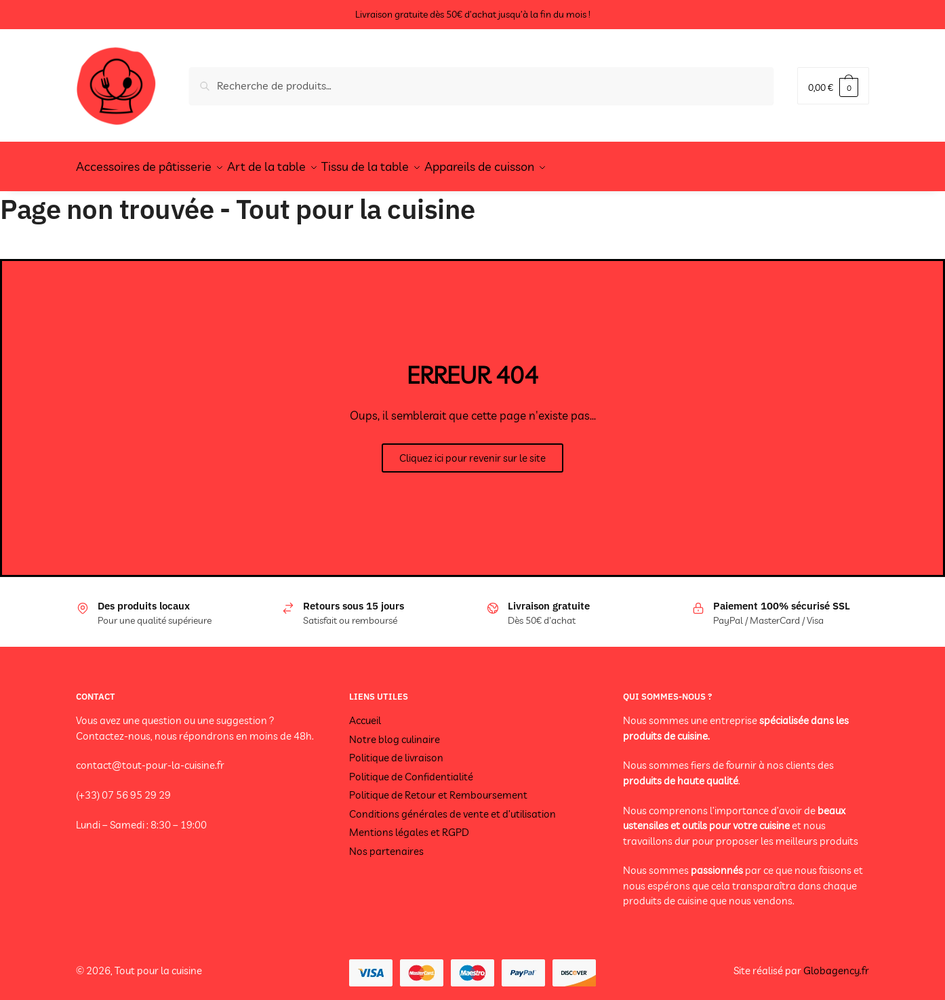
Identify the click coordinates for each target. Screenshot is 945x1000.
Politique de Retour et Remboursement (438, 786)
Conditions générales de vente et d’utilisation (452, 805)
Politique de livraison (396, 749)
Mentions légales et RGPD (409, 824)
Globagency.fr (836, 962)
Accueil (365, 712)
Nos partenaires (386, 843)
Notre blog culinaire (394, 731)
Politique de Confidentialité (411, 768)
